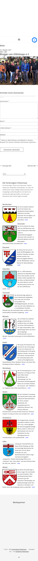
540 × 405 (3, 52)
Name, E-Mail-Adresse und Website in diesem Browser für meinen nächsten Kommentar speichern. (18, 141)
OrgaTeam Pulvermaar (22, 551)
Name (2, 121)
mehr (26, 220)
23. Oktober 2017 (5, 50)
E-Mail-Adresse (5, 128)
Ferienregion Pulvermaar (19, 549)
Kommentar (4, 101)
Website (2, 135)
